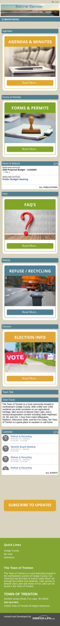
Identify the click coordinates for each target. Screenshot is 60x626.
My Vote (8, 554)
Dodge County (11, 550)
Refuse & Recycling (21, 436)
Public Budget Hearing (15, 179)
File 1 (7, 172)
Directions (9, 557)
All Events (52, 473)
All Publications (48, 187)
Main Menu (10, 19)
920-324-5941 (11, 602)
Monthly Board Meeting (23, 446)
